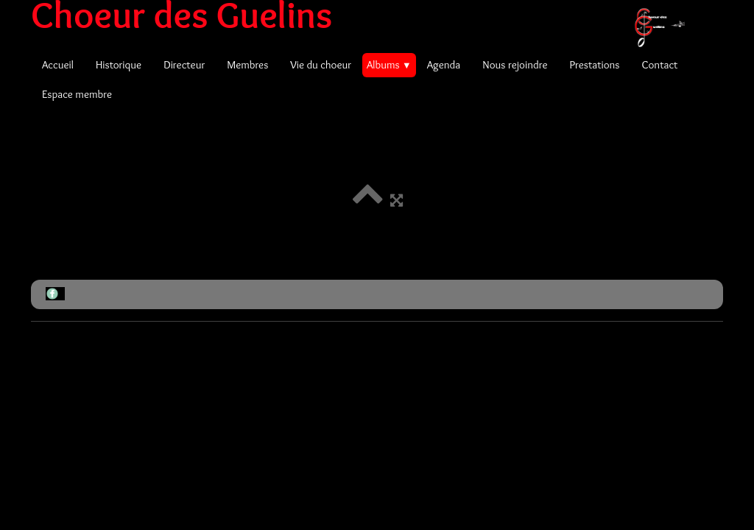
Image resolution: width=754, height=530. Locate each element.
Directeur (184, 64)
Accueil (58, 64)
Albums (389, 64)
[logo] (363, 14)
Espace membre (77, 94)
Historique (118, 64)
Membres (247, 64)
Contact (659, 64)
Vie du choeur (320, 64)
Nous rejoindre (514, 64)
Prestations (594, 64)
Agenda (444, 64)
